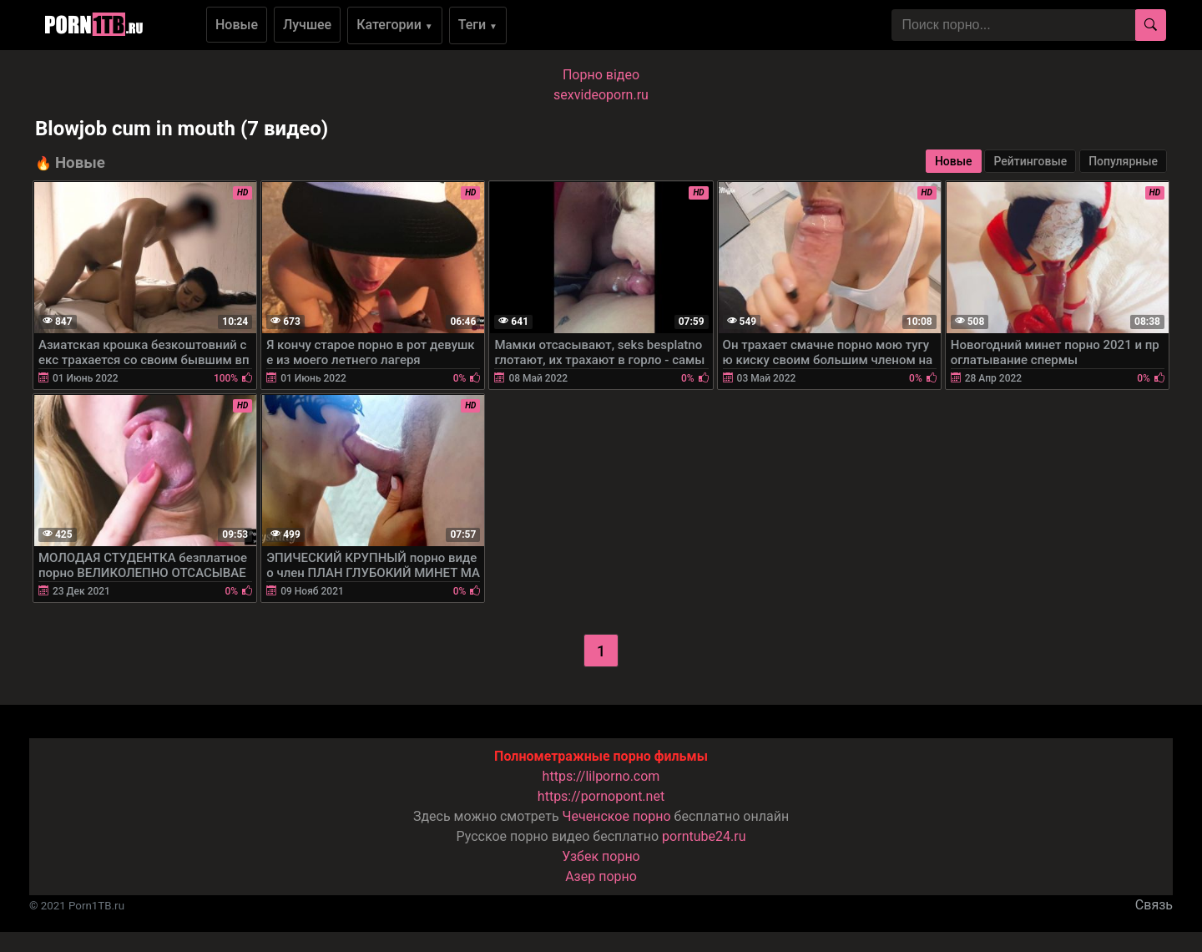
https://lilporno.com (601, 776)
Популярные (1123, 161)
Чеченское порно (617, 816)
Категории (394, 25)
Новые (236, 25)
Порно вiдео (601, 75)
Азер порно (601, 876)
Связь (1154, 905)
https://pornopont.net (601, 796)
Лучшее (307, 25)
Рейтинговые (1030, 161)
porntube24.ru (703, 836)
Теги (477, 25)
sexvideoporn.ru (601, 95)
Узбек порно (601, 856)
